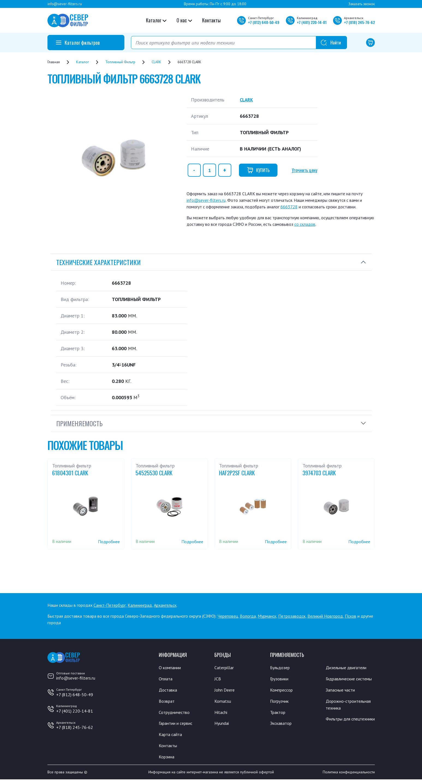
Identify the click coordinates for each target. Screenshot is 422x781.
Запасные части (342, 697)
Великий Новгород (325, 616)
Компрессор (282, 690)
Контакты (211, 20)
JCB (217, 679)
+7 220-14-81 (312, 22)
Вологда (248, 616)
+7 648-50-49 (263, 22)
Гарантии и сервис (178, 724)
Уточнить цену (304, 170)
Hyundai (222, 724)
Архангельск (165, 605)
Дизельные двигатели (349, 668)
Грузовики (280, 679)
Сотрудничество (176, 713)
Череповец (228, 616)
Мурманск (267, 616)
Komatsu (223, 702)
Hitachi (221, 713)
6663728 (289, 206)
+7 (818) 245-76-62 (74, 727)
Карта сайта (171, 735)
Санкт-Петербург (110, 605)
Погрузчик (281, 702)
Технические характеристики (98, 262)
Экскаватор (282, 724)
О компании (171, 668)
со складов (304, 224)
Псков (350, 616)
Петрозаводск (292, 616)
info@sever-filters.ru (64, 3)
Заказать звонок (361, 3)
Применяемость (79, 423)
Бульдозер (281, 668)
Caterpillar (224, 668)
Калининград (140, 605)
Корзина (167, 758)
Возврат (167, 702)
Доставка (169, 690)
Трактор (279, 713)
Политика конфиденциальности (349, 773)
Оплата (166, 679)
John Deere (225, 690)
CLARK (247, 100)
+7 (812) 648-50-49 (74, 694)
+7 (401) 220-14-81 (74, 711)
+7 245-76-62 (359, 22)
